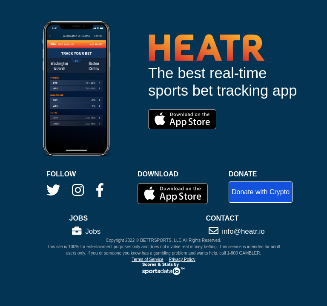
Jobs (86, 231)
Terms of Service (147, 259)
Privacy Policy (182, 259)
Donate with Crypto (261, 192)
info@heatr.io (237, 231)
